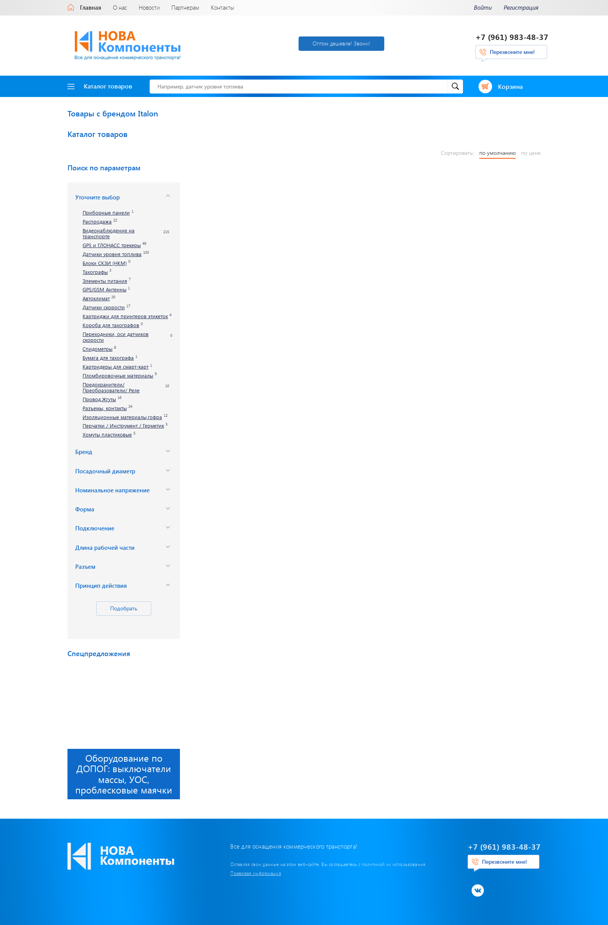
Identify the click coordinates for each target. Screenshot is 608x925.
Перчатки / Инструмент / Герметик (123, 426)
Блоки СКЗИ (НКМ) (105, 263)
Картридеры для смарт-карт (116, 367)
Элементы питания (105, 281)
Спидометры (97, 349)
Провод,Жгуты (99, 399)
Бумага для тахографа (108, 358)
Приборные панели (106, 213)
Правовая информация (255, 873)
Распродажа (97, 222)
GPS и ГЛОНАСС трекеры (112, 245)
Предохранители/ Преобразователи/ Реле (111, 387)
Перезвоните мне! (512, 51)
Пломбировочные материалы (118, 376)
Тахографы (95, 272)
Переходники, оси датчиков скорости (116, 337)
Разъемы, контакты (105, 408)
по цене (531, 153)
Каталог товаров (99, 86)
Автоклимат (96, 298)
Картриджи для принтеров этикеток (125, 316)
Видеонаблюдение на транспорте (109, 233)
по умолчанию (497, 153)
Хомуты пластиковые (107, 435)
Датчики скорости (104, 307)
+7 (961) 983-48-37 (511, 36)
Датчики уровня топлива (112, 254)
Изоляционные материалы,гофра (122, 417)
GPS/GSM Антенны (104, 290)
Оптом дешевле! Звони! (341, 43)
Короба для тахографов (111, 325)
